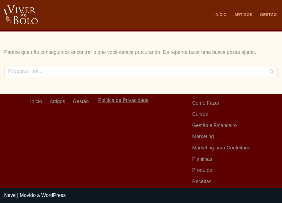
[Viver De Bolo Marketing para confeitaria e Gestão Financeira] (21, 15)
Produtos (202, 170)
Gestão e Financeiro (214, 125)
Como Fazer (205, 103)
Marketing (203, 136)
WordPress (53, 195)
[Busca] (134, 71)
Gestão (268, 14)
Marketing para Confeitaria (221, 148)
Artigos (243, 14)
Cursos (200, 114)
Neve (10, 195)
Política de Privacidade (123, 100)
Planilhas (202, 159)
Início (221, 14)
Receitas (202, 181)
